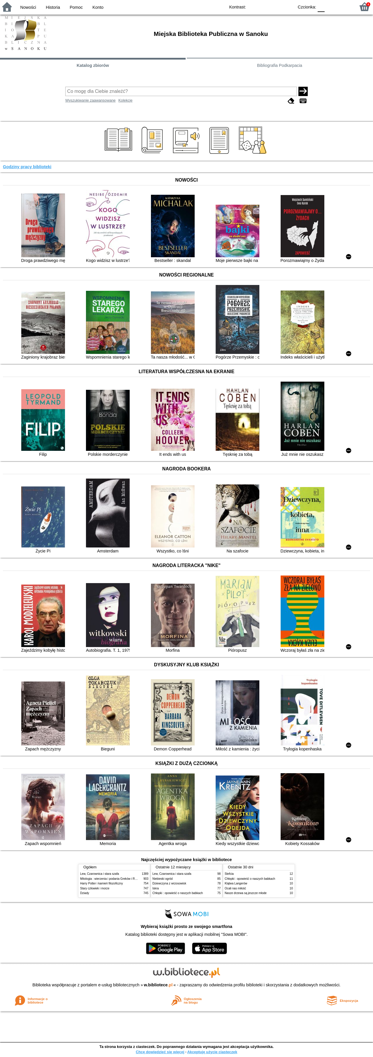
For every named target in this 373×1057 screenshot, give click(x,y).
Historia (53, 7)
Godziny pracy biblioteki (27, 166)
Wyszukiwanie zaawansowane (90, 100)
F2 (344, 6)
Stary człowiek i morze (94, 888)
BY (288, 6)
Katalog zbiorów (93, 65)
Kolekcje (125, 100)
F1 (331, 6)
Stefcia (229, 873)
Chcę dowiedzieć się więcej (160, 1052)
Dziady (84, 893)
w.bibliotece (158, 985)
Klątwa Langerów (236, 883)
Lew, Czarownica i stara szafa (99, 873)
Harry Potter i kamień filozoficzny (101, 883)
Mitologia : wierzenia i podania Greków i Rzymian (112, 878)
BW (264, 6)
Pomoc (76, 7)
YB (276, 6)
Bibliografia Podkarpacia (279, 65)
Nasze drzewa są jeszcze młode (246, 893)
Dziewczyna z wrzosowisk (169, 883)
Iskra (155, 888)
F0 (321, 6)
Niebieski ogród (162, 878)
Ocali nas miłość (235, 888)
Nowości (28, 7)
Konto (97, 7)
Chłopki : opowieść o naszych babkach (177, 893)
